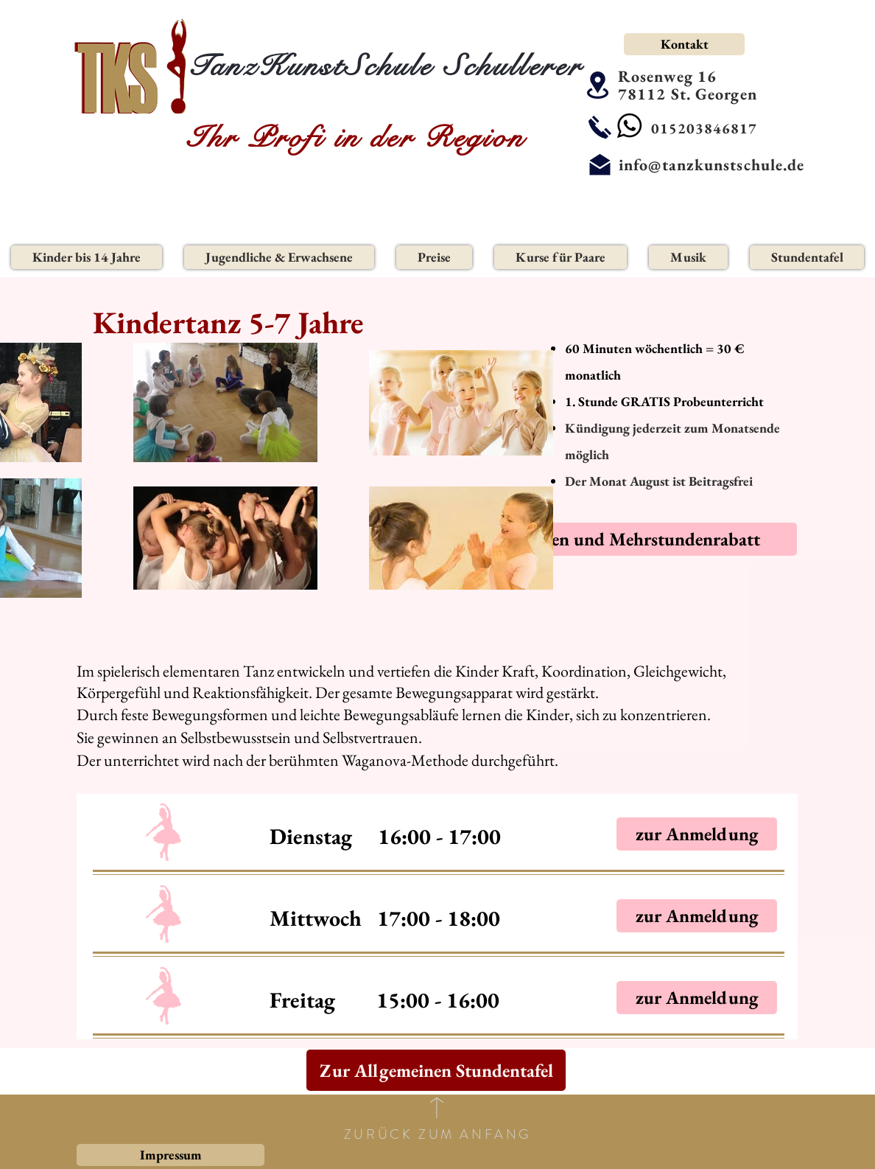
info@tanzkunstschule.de (711, 164)
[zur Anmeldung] (696, 834)
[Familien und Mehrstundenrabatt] (631, 539)
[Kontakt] (684, 44)
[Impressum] (170, 1155)
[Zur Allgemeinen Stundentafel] (436, 1070)
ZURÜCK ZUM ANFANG (437, 1134)
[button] (86, 257)
